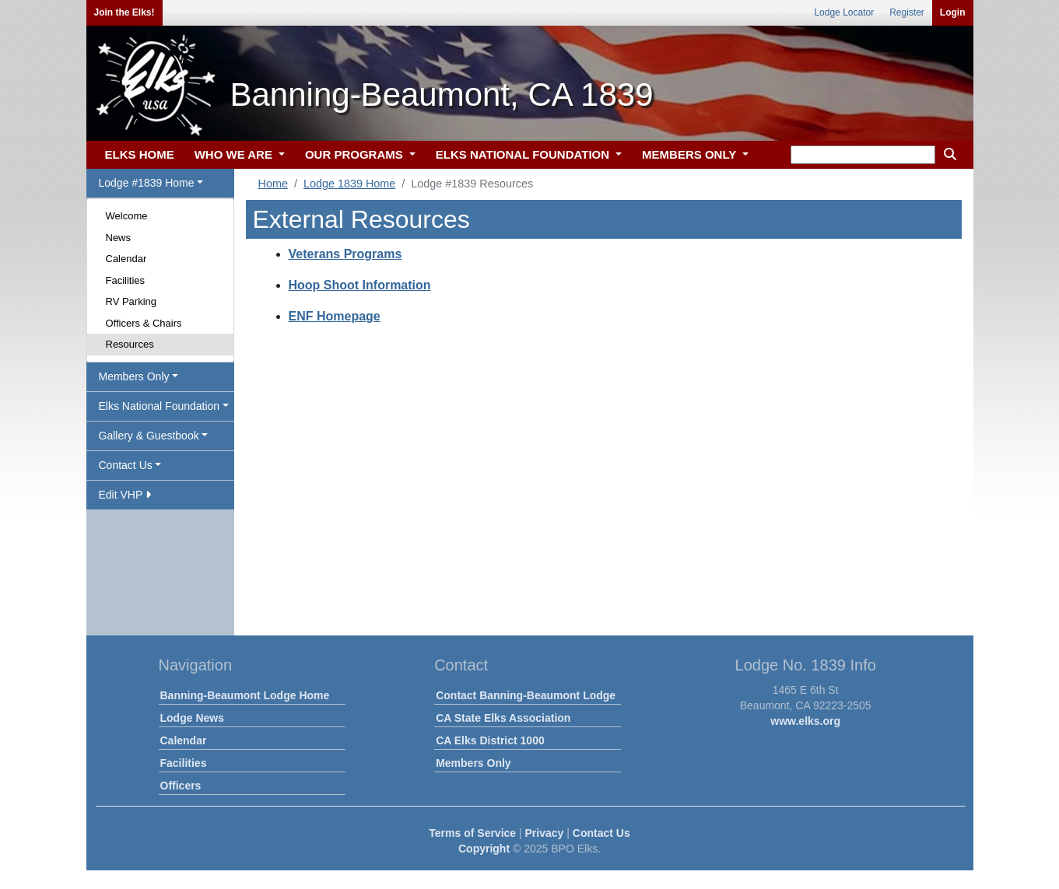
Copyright (484, 848)
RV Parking (131, 301)
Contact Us (601, 833)
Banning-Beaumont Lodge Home (245, 695)
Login (953, 12)
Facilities (126, 280)
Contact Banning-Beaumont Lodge (525, 695)
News (118, 237)
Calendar (126, 258)
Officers (181, 785)
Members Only (473, 763)
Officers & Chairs (144, 323)
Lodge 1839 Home (349, 183)
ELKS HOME (139, 154)
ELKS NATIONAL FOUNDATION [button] (524, 154)
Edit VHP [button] (125, 494)
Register (906, 12)
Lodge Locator (844, 12)
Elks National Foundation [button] (159, 406)
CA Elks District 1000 (490, 740)
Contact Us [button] (126, 465)
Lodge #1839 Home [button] (147, 183)
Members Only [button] (134, 376)
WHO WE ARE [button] (235, 154)
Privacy (544, 833)
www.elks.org (805, 721)
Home (273, 183)
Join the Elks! (124, 12)
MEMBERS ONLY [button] (690, 154)
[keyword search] (863, 154)
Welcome (127, 216)
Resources (130, 344)
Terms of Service (472, 833)
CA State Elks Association (503, 718)
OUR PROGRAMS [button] (355, 154)
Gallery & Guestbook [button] (149, 435)
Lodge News (192, 718)
